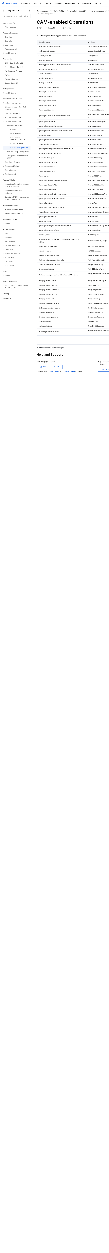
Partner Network (72, 3)
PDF (39, 28)
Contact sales (54, 371)
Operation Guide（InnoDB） (76, 11)
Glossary (6, 294)
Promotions (25, 3)
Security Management (97, 11)
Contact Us (7, 299)
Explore (97, 3)
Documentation (42, 11)
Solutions (48, 3)
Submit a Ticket (68, 371)
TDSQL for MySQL (57, 11)
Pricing (59, 3)
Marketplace (86, 3)
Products (37, 3)
